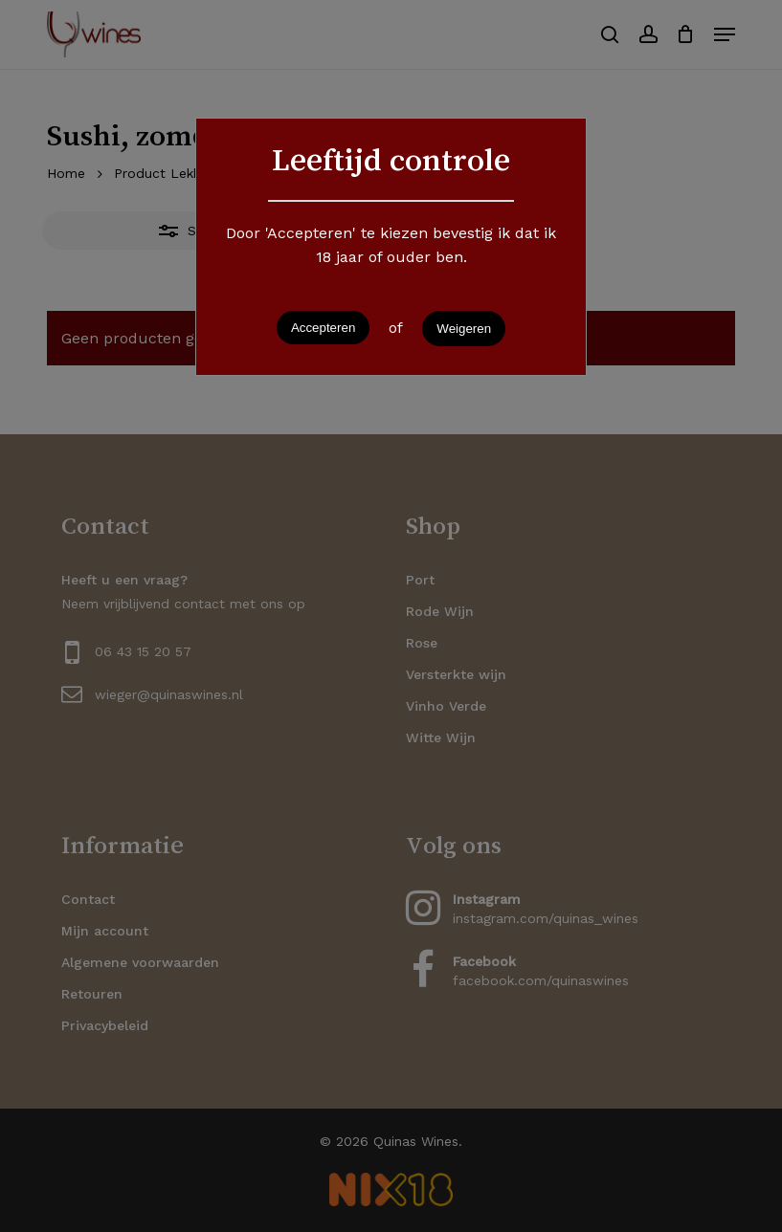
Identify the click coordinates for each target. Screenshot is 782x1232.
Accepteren (323, 327)
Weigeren (463, 328)
